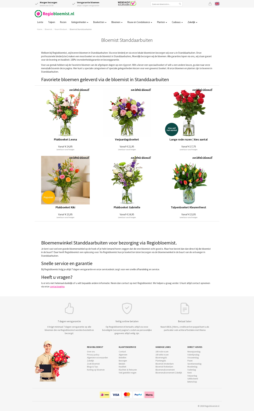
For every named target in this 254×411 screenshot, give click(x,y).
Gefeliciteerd (192, 378)
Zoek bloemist (93, 363)
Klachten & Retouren (128, 369)
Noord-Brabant (61, 29)
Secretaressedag (194, 363)
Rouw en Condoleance (139, 22)
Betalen (122, 363)
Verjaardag (192, 375)
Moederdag (192, 366)
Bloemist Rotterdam (164, 366)
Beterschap (192, 381)
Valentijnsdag (193, 354)
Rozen (63, 22)
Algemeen (123, 354)
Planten (162, 22)
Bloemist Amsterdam (165, 363)
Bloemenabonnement (165, 369)
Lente (40, 22)
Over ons (91, 351)
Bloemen (116, 22)
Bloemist (48, 29)
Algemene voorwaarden (97, 357)
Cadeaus (177, 22)
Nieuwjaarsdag (193, 351)
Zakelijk (192, 22)
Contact (122, 351)
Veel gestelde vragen (127, 372)
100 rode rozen (162, 351)
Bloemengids (161, 357)
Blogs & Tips (92, 366)
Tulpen (51, 22)
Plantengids (161, 360)
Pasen (190, 360)
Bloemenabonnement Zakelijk (169, 372)
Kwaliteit (122, 366)
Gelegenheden (79, 22)
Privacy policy (93, 354)
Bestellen (122, 357)
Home (39, 29)
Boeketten (99, 22)
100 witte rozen (162, 354)
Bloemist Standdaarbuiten (81, 29)
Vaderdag (191, 369)
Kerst (189, 372)
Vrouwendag (193, 357)
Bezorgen (123, 360)
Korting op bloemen (96, 369)
